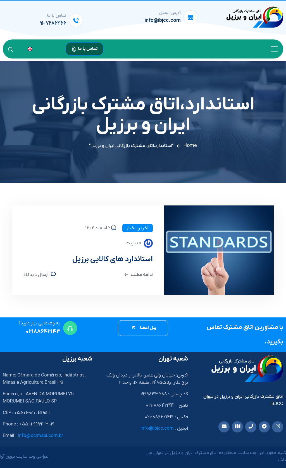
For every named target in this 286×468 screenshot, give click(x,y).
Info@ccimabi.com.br (40, 436)
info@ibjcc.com (163, 20)
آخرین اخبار (138, 228)
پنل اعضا (143, 328)
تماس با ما (84, 49)
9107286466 (53, 23)
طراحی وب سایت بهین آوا (24, 456)
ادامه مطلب (138, 274)
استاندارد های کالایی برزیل (112, 259)
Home (190, 145)
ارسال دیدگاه (35, 275)
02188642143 (43, 331)
